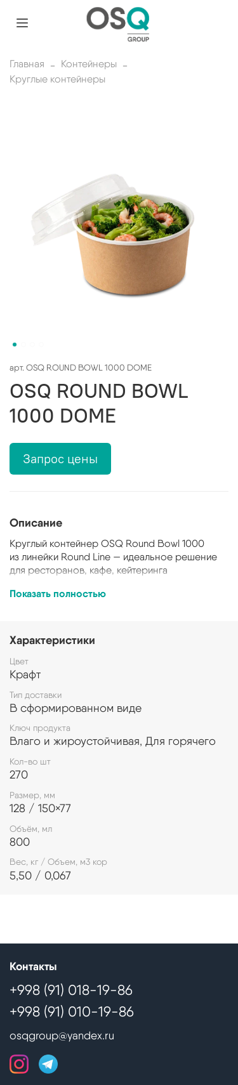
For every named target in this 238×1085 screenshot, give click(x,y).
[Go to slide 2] (23, 344)
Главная (27, 64)
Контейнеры (89, 64)
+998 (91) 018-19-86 (71, 990)
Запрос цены (60, 458)
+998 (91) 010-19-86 (72, 1011)
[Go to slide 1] (15, 344)
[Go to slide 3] (32, 344)
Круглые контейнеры (57, 79)
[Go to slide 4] (41, 344)
